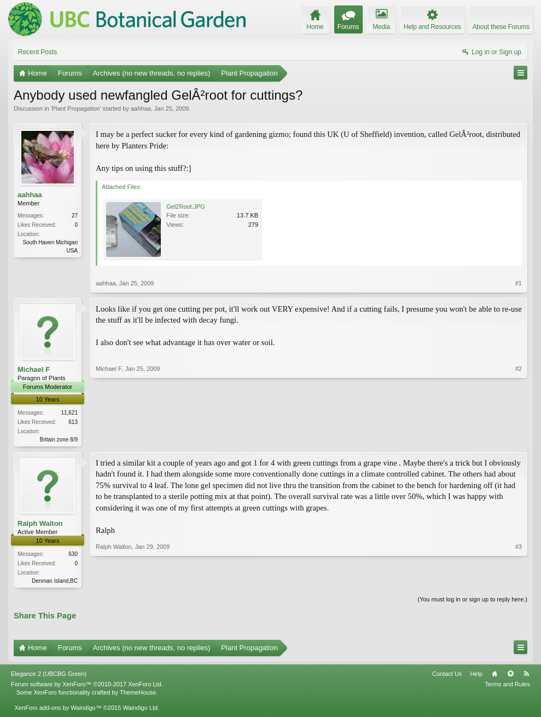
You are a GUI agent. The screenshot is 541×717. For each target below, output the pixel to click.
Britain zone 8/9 (59, 440)
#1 (518, 283)
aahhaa (141, 108)
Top (510, 676)
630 (73, 555)
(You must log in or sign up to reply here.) (472, 601)
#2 (518, 438)
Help (476, 676)
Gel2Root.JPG (185, 206)
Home (494, 676)
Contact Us (447, 676)
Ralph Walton (40, 524)
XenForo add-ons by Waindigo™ (57, 709)
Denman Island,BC (55, 582)
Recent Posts (37, 52)
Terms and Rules (507, 686)
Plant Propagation (76, 108)
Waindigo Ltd (140, 709)
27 (75, 216)
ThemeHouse (138, 694)
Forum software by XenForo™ (87, 686)
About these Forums (501, 27)
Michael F (34, 369)
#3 (518, 580)
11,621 (69, 413)
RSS (526, 676)
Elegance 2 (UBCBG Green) (48, 676)
